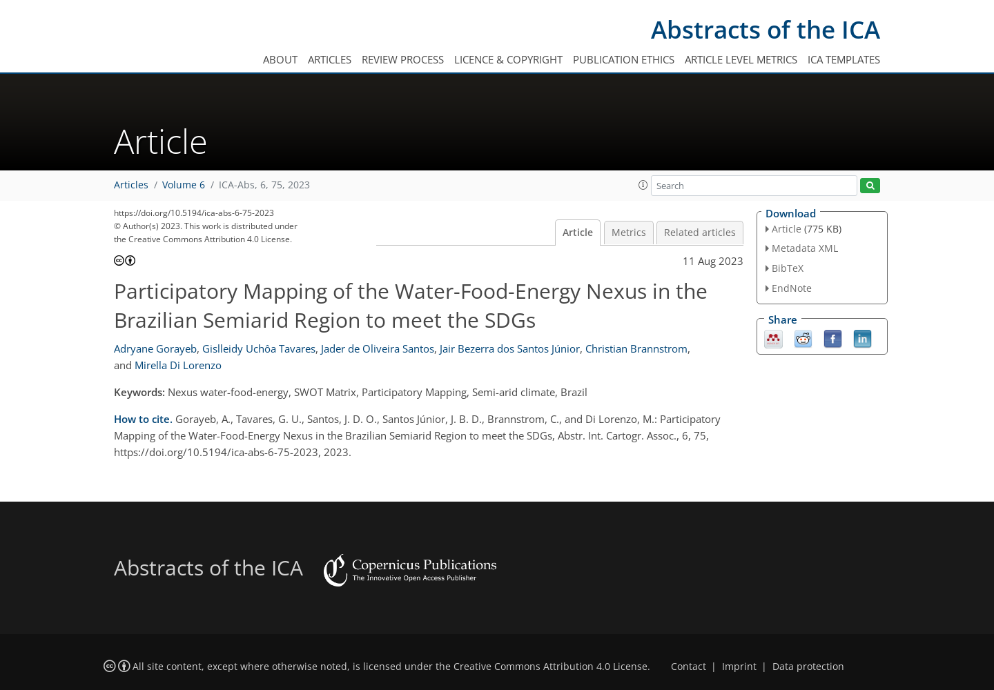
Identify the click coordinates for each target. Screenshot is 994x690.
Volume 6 (183, 185)
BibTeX (787, 268)
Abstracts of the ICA (765, 29)
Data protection (808, 666)
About (280, 59)
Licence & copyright (508, 59)
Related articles (700, 232)
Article (578, 232)
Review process (403, 59)
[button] (643, 185)
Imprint (739, 666)
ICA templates (844, 59)
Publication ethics (623, 59)
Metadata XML (805, 248)
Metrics (629, 232)
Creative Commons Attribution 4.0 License (550, 666)
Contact (688, 666)
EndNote (792, 288)
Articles (329, 59)
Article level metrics (741, 59)
